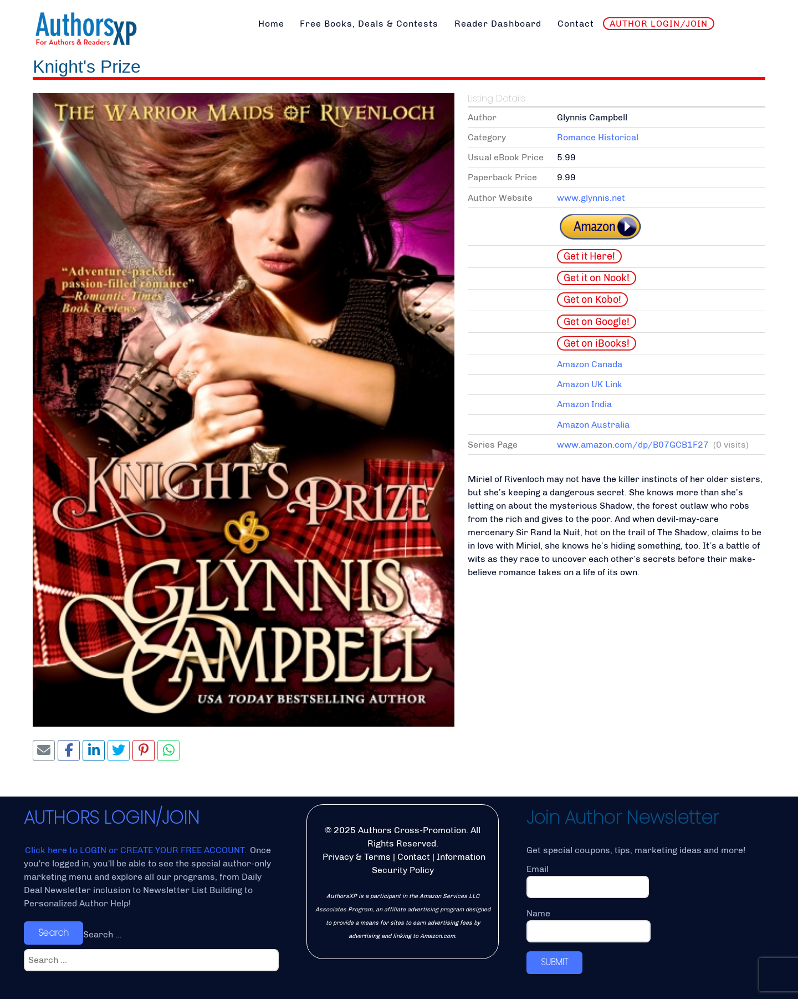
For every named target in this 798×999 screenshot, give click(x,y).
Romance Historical (597, 137)
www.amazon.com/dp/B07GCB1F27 (633, 444)
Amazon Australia (593, 424)
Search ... (102, 934)
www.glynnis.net (591, 197)
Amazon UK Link (589, 384)
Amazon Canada (589, 364)
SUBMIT (554, 962)
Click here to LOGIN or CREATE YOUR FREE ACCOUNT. (137, 850)
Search (53, 932)
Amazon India (584, 404)
